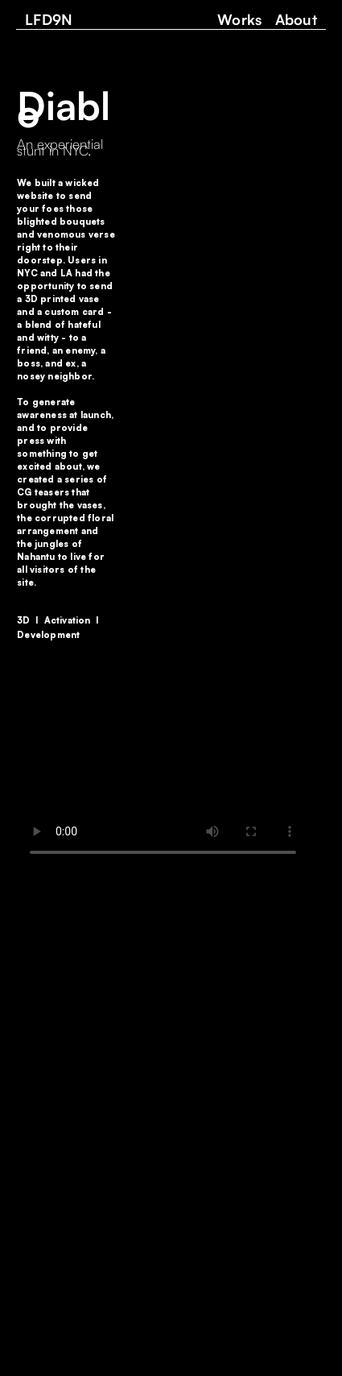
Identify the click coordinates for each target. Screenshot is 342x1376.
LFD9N (49, 19)
